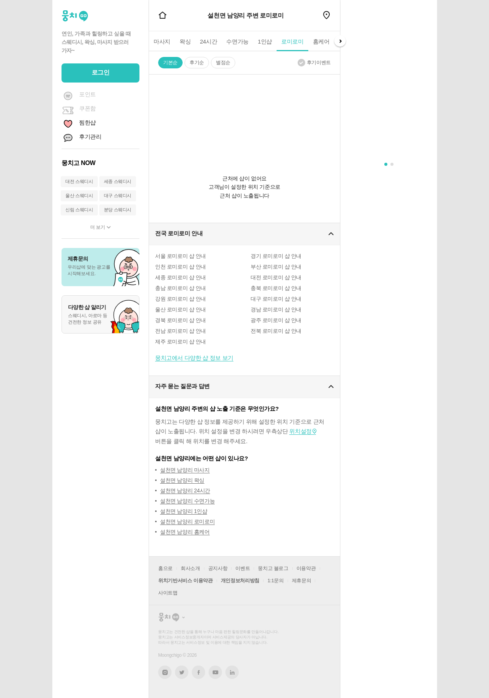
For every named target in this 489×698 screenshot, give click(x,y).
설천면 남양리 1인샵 (183, 511)
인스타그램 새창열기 (165, 672)
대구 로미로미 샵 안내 (276, 299)
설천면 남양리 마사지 (185, 470)
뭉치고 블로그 (273, 568)
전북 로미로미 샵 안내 (276, 331)
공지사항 (218, 568)
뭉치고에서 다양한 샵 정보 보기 (194, 358)
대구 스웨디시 (118, 195)
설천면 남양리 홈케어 (185, 532)
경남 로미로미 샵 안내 (276, 309)
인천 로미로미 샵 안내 (180, 267)
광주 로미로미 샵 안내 (276, 320)
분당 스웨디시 (118, 209)
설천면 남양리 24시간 (185, 490)
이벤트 (242, 568)
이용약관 (306, 568)
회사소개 (190, 568)
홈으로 (165, 568)
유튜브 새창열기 (215, 672)
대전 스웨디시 (79, 181)
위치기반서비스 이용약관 (185, 580)
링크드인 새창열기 (232, 672)
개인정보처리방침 (240, 580)
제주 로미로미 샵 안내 (180, 341)
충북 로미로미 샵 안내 (276, 288)
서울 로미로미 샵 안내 (180, 256)
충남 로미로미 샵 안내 (180, 288)
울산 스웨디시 (79, 195)
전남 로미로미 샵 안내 (180, 331)
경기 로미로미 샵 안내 (276, 256)
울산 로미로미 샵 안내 (180, 309)
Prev (149, 41)
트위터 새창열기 (182, 672)
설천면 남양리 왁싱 (182, 480)
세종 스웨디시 (118, 181)
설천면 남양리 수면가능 (187, 501)
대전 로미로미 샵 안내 (276, 277)
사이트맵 (168, 593)
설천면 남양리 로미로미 (187, 521)
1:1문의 (275, 580)
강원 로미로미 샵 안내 (180, 299)
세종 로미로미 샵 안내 (180, 277)
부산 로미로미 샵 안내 (276, 267)
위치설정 (300, 431)
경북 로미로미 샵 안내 (180, 320)
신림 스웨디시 (79, 209)
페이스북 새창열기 (198, 672)
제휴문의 (301, 580)
